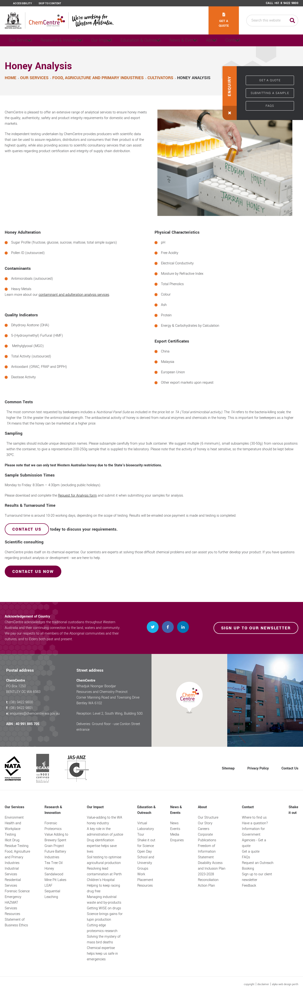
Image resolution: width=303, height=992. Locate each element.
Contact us (26, 530)
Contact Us (289, 768)
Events (175, 828)
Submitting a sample (270, 93)
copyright (249, 984)
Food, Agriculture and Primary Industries (17, 857)
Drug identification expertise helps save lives (102, 846)
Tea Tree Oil (53, 862)
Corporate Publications (207, 837)
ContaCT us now (33, 572)
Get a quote (224, 20)
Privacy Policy (258, 768)
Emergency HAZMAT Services (13, 902)
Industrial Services (12, 871)
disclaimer (263, 984)
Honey (49, 868)
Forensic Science (17, 891)
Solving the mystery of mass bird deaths (103, 939)
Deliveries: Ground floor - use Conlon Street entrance (108, 726)
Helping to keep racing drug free (103, 888)
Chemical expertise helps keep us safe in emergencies (102, 953)
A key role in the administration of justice (105, 831)
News (174, 823)
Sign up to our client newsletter (257, 877)
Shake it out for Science (146, 843)
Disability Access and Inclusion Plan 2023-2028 (211, 868)
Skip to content (50, 3)
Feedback (249, 885)
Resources (12, 913)
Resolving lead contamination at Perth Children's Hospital (104, 874)
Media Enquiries (177, 837)
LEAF (48, 885)
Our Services (22, 40)
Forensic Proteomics (53, 826)
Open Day (144, 851)
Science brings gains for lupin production (105, 916)
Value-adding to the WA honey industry (104, 820)
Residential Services (13, 882)
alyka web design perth (285, 984)
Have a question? (255, 823)
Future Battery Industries (55, 854)
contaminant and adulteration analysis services (74, 294)
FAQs (270, 106)
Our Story (205, 823)
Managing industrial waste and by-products (104, 899)
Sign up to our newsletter (256, 628)
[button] (230, 93)
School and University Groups (145, 863)
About (247, 40)
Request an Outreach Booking (257, 865)
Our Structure (208, 817)
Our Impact (116, 40)
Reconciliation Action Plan (208, 882)
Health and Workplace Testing (13, 829)
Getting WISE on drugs (104, 908)
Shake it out (293, 810)
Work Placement (145, 877)
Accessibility (22, 3)
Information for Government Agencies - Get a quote (254, 837)
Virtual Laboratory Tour (145, 829)
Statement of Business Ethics (16, 922)
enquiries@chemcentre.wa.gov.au (35, 713)
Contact (277, 40)
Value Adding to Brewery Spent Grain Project (56, 840)
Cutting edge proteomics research (102, 928)
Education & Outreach (161, 40)
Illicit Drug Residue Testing (16, 843)
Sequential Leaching (52, 894)
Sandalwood (54, 874)
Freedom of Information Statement (207, 851)
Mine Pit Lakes (55, 879)
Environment (14, 817)
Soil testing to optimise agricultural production (104, 860)
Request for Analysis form (77, 495)
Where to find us (254, 817)
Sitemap (228, 768)
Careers (203, 828)
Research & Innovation (69, 40)
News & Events (210, 40)
